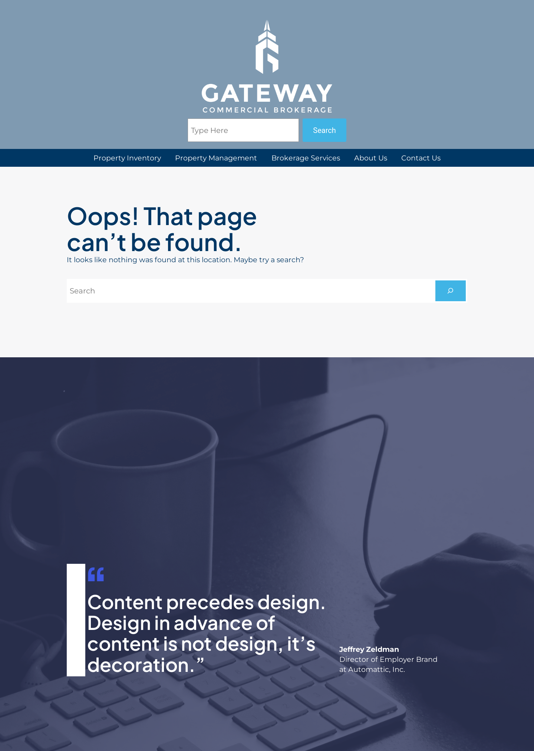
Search (324, 130)
